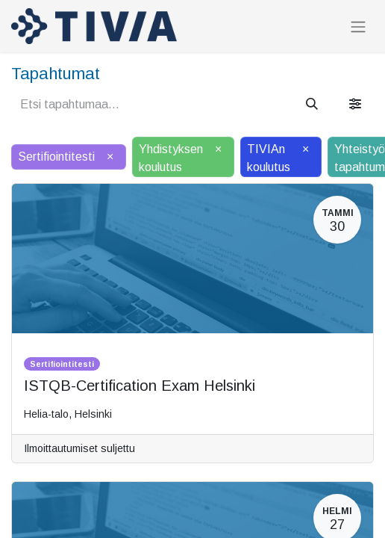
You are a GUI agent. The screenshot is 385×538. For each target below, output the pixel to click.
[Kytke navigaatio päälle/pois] (358, 26)
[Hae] (312, 104)
